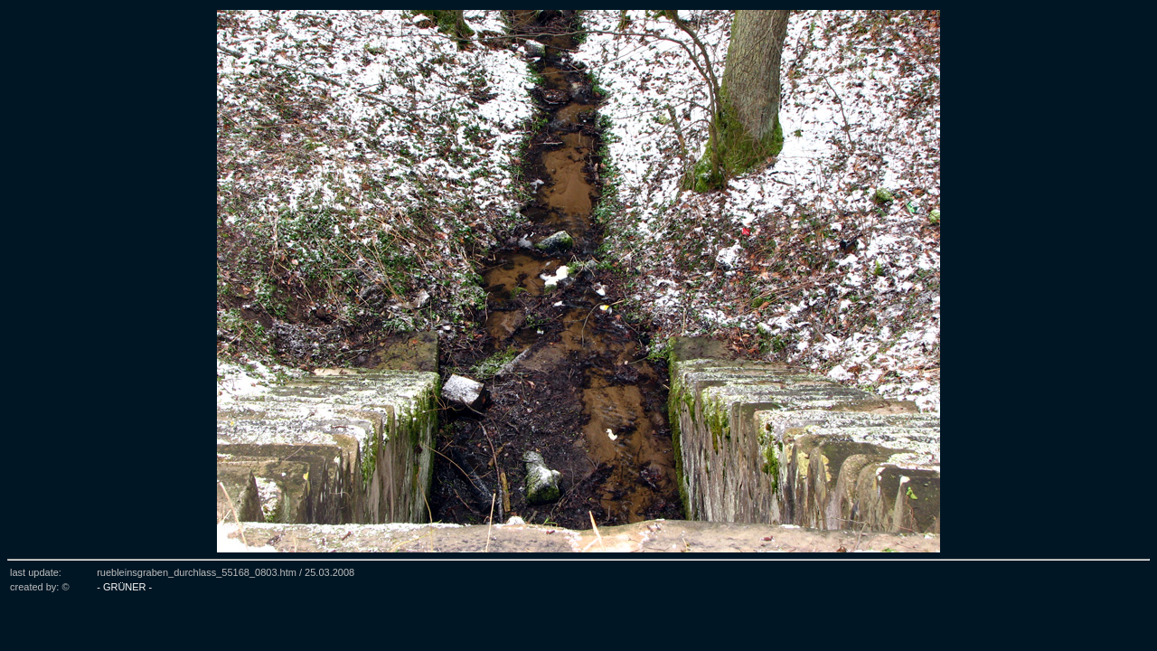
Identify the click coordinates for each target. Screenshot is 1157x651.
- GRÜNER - (124, 586)
